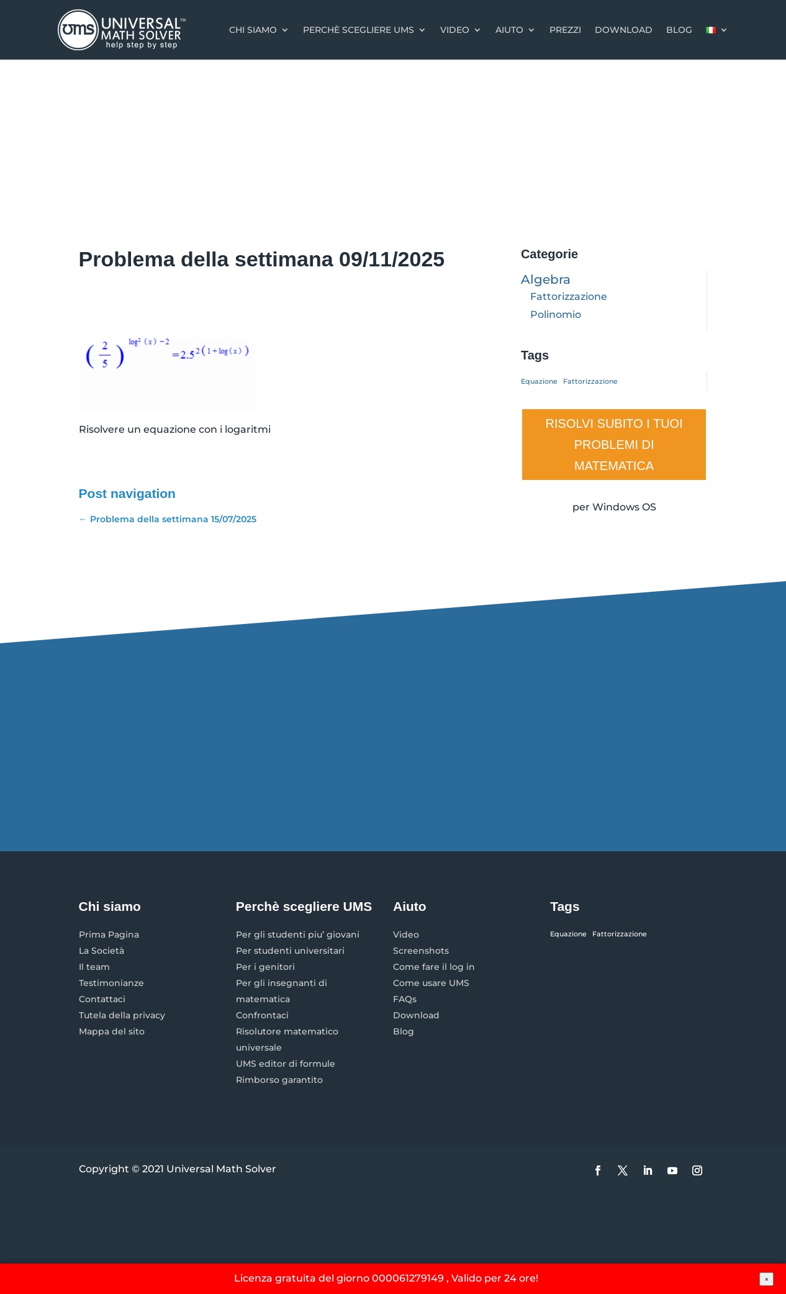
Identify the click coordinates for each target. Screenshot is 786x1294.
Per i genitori (265, 966)
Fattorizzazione (568, 296)
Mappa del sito (112, 1031)
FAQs (405, 999)
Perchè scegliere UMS (358, 29)
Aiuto (509, 29)
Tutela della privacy (122, 1015)
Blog (679, 29)
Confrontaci (262, 1015)
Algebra (546, 279)
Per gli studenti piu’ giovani (297, 934)
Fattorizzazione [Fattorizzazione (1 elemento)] (590, 382)
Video (454, 29)
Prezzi (565, 29)
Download (624, 29)
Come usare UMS (431, 983)
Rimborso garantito (279, 1079)
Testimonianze (111, 983)
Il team (94, 966)
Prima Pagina (109, 934)
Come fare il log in (434, 966)
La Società (101, 950)
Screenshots (421, 950)
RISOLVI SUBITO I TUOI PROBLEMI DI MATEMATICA (614, 445)
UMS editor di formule (285, 1063)
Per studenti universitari (290, 950)
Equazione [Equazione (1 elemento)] (539, 382)
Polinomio (555, 314)
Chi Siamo (253, 29)
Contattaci (102, 999)
